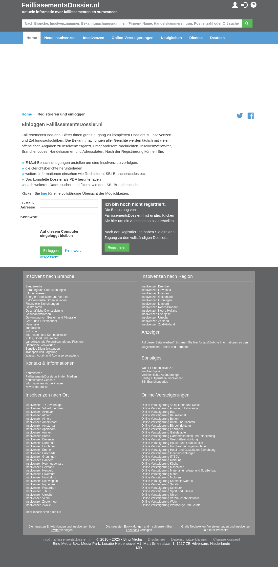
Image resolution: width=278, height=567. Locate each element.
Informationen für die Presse (44, 383)
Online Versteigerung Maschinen (163, 467)
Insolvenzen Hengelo (39, 470)
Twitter (55, 530)
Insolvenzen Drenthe (155, 286)
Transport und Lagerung (41, 352)
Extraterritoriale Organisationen (46, 300)
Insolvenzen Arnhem (39, 432)
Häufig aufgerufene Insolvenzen (162, 378)
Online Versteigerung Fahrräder (162, 429)
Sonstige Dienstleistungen (43, 348)
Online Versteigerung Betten (160, 418)
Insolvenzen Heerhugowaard (45, 463)
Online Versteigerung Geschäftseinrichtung (170, 439)
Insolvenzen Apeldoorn (41, 429)
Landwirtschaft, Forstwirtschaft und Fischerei (55, 341)
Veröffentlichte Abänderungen (161, 375)
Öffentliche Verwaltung (40, 345)
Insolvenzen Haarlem (40, 460)
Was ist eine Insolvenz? (157, 368)
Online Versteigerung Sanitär (160, 484)
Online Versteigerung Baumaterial (164, 415)
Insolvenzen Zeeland (155, 321)
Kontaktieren (34, 373)
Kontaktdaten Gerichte (40, 380)
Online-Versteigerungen (132, 38)
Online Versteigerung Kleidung (162, 460)
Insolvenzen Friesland (156, 293)
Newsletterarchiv (37, 387)
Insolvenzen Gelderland (157, 297)
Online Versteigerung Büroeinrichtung (166, 425)
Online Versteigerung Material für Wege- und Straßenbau (179, 470)
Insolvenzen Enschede (41, 453)
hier (44, 193)
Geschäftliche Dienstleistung (44, 310)
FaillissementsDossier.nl (61, 5)
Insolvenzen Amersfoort (41, 422)
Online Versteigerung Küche (160, 463)
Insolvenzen (93, 38)
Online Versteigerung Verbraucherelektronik (170, 498)
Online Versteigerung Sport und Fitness (167, 491)
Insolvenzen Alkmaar (39, 412)
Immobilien (33, 328)
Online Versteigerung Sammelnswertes (167, 481)
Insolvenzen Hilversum (41, 474)
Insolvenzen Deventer (40, 439)
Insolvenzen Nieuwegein (42, 481)
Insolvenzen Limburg (155, 303)
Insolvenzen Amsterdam (41, 425)
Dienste (196, 38)
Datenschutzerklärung (189, 539)
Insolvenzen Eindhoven (41, 446)
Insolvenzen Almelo (38, 415)
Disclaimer (156, 539)
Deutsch (217, 38)
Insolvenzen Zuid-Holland (158, 324)
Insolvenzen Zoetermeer (42, 501)
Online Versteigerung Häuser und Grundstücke (172, 443)
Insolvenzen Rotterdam (41, 488)
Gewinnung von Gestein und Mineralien (52, 317)
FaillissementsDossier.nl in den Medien (51, 376)
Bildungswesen (36, 293)
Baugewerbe (34, 286)
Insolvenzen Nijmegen (40, 484)
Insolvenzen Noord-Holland (159, 310)
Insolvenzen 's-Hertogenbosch (45, 408)
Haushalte (32, 324)
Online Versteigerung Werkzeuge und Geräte (171, 505)
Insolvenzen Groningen (157, 300)
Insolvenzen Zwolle (38, 505)
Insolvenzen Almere (39, 418)
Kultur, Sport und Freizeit (42, 338)
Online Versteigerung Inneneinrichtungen (168, 453)
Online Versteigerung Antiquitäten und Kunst (171, 405)
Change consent (226, 539)
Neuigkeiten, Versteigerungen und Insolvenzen (220, 526)
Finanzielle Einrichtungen (42, 303)
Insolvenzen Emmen (39, 450)
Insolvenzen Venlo (38, 498)
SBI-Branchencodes (155, 381)
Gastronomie (34, 307)
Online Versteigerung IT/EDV (161, 456)
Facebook (132, 530)
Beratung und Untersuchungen (46, 290)
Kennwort (29, 217)
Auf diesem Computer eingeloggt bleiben (59, 233)
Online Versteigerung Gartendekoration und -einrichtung (178, 436)
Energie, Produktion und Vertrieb (47, 297)
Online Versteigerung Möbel (160, 474)
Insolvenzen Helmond (40, 467)
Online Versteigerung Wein (159, 501)
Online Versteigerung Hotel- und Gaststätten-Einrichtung (179, 450)
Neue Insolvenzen (60, 38)
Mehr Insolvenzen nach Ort (43, 512)
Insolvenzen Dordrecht (40, 443)
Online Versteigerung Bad (158, 412)
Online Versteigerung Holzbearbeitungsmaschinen (175, 446)
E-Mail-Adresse (28, 205)
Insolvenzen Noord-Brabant (160, 307)
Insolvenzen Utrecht (155, 317)
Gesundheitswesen (38, 314)
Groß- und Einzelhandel (41, 321)
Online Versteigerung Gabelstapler (164, 432)
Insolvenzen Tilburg (38, 491)
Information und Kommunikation (46, 335)
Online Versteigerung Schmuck (162, 488)
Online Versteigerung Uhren (160, 494)
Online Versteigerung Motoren (161, 477)
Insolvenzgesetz (152, 371)
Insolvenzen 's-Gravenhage (44, 405)
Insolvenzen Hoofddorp (41, 477)
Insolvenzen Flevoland (156, 290)
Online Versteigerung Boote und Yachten (168, 422)
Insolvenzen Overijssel (156, 314)
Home (32, 38)
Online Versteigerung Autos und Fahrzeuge (170, 408)
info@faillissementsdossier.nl (66, 539)
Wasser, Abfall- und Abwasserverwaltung (52, 355)
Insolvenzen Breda (38, 436)
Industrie (31, 331)
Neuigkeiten (171, 38)
